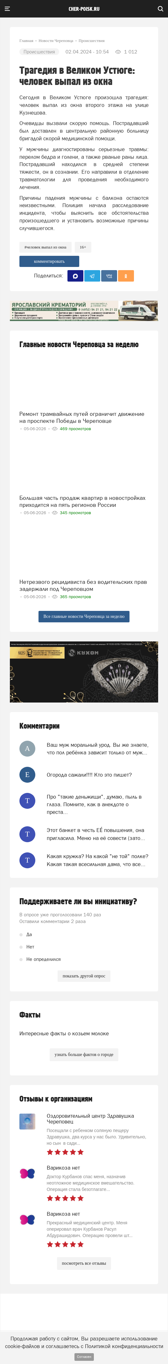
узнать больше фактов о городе (84, 1054)
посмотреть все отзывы (84, 1263)
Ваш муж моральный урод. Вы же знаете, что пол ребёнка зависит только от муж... (98, 749)
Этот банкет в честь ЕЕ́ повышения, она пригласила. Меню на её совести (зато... (96, 834)
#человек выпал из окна (45, 247)
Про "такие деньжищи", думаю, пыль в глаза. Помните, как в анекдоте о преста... (94, 804)
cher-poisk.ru (84, 9)
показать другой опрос (84, 976)
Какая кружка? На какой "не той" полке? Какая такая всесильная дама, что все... (97, 860)
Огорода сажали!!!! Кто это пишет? (89, 775)
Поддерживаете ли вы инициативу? (78, 901)
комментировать (49, 261)
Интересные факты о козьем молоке (64, 1033)
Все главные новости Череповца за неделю (84, 616)
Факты (29, 1015)
